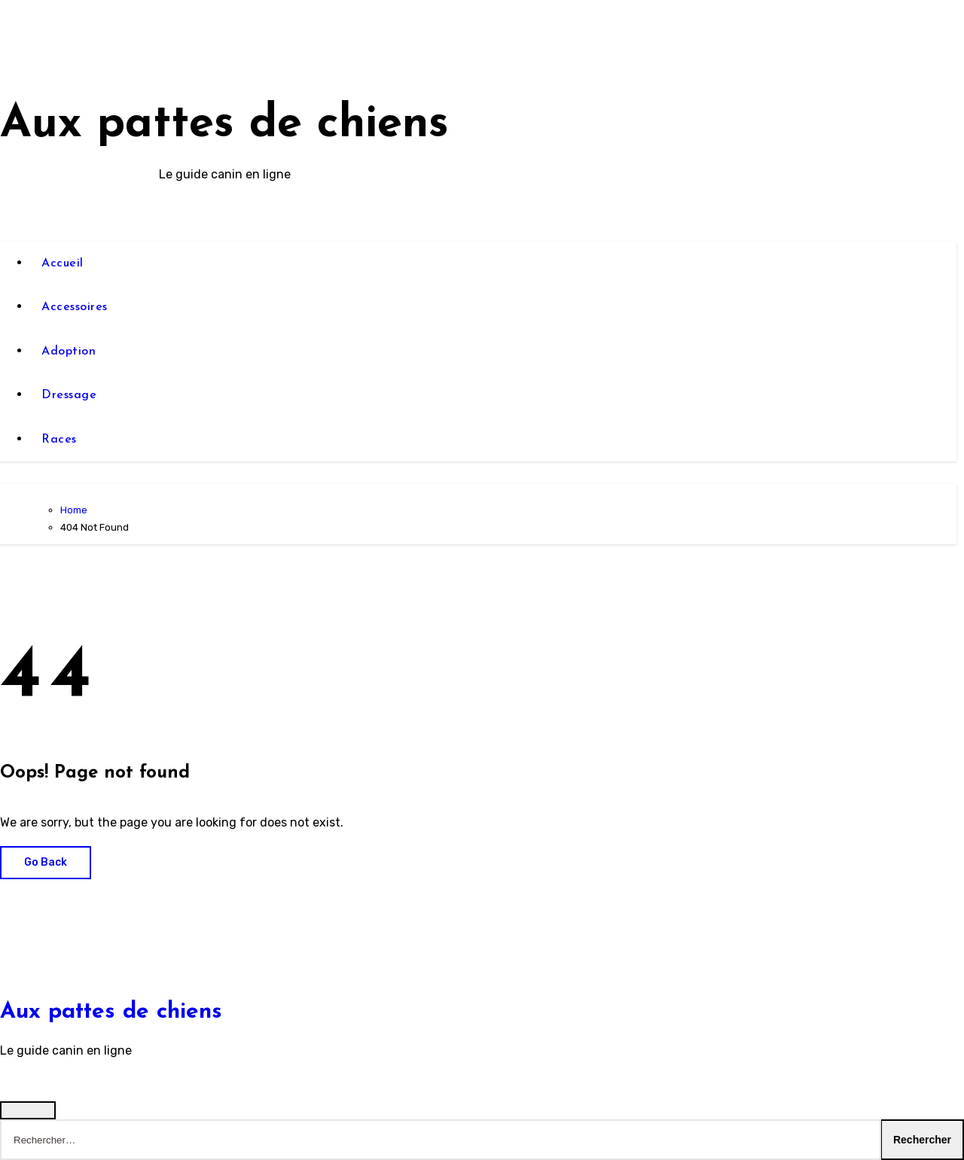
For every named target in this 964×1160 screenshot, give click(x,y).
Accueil (62, 263)
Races (59, 440)
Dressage (68, 395)
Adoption (68, 352)
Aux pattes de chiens (224, 125)
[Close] (28, 1110)
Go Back (45, 862)
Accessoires (74, 307)
